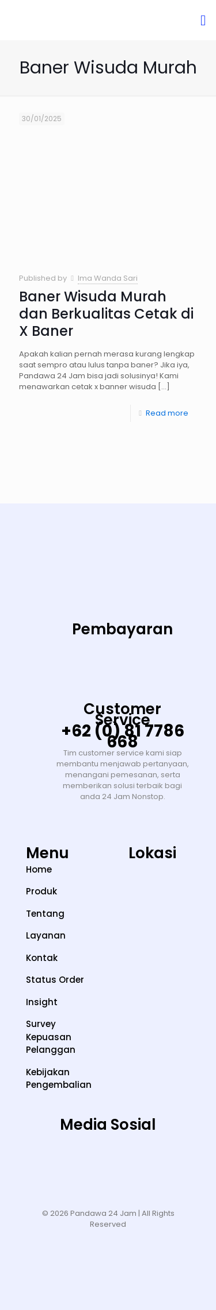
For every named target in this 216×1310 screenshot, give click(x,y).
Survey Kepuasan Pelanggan (50, 1037)
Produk (41, 891)
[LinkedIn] (143, 1160)
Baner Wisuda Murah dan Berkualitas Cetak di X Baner (106, 313)
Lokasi (152, 853)
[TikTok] (73, 1160)
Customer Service (122, 714)
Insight (42, 1002)
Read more (167, 413)
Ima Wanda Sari (108, 278)
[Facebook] (179, 1160)
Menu (47, 853)
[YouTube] (108, 1160)
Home (39, 869)
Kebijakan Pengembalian (59, 1078)
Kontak (42, 958)
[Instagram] (37, 1160)
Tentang (45, 914)
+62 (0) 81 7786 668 (122, 736)
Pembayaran (122, 629)
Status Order (55, 980)
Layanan (46, 935)
